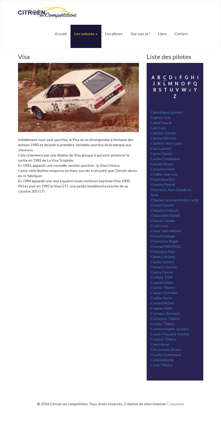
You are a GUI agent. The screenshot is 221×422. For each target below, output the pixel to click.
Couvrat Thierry (163, 339)
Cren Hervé (160, 344)
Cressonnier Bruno (166, 349)
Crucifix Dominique (166, 354)
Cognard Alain (162, 282)
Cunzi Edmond (162, 360)
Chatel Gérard (162, 205)
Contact (181, 33)
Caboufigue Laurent (167, 112)
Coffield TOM (162, 277)
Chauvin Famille (163, 220)
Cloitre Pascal (162, 272)
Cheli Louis (159, 226)
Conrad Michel (162, 303)
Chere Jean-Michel (166, 231)
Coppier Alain (161, 308)
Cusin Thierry (161, 365)
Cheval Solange (163, 236)
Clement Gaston (164, 267)
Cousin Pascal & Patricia (170, 334)
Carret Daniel (161, 153)
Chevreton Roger (165, 241)
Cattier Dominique (165, 158)
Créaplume (175, 404)
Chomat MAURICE (166, 246)
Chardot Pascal (163, 184)
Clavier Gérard (162, 262)
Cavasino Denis (163, 169)
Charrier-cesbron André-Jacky (175, 200)
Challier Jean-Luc (164, 174)
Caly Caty (158, 128)
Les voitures (86, 33)
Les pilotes (114, 33)
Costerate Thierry (165, 318)
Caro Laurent (161, 148)
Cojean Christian (164, 293)
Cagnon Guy (161, 117)
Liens (162, 33)
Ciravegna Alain (163, 251)
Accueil (61, 33)
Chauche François (165, 210)
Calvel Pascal (161, 122)
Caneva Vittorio (163, 138)
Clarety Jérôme (163, 256)
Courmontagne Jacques (170, 329)
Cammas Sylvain (163, 133)
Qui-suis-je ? (140, 33)
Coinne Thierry (163, 287)
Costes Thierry (163, 323)
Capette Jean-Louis (166, 143)
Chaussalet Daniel (165, 215)
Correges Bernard (165, 313)
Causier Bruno (162, 164)
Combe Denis (161, 298)
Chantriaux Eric (163, 179)
